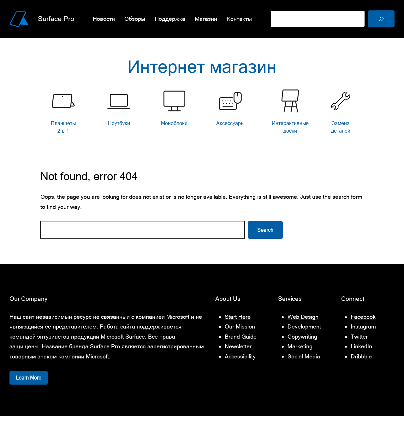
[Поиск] (381, 18)
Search (265, 243)
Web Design (303, 329)
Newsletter (238, 359)
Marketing (300, 359)
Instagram (363, 339)
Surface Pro (57, 18)
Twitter (359, 349)
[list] (202, 125)
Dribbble (361, 369)
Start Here (238, 329)
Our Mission (240, 339)
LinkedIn (361, 359)
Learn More (28, 390)
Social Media (304, 369)
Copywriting (302, 349)
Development (304, 339)
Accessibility (240, 369)
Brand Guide (241, 349)
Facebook (363, 329)
